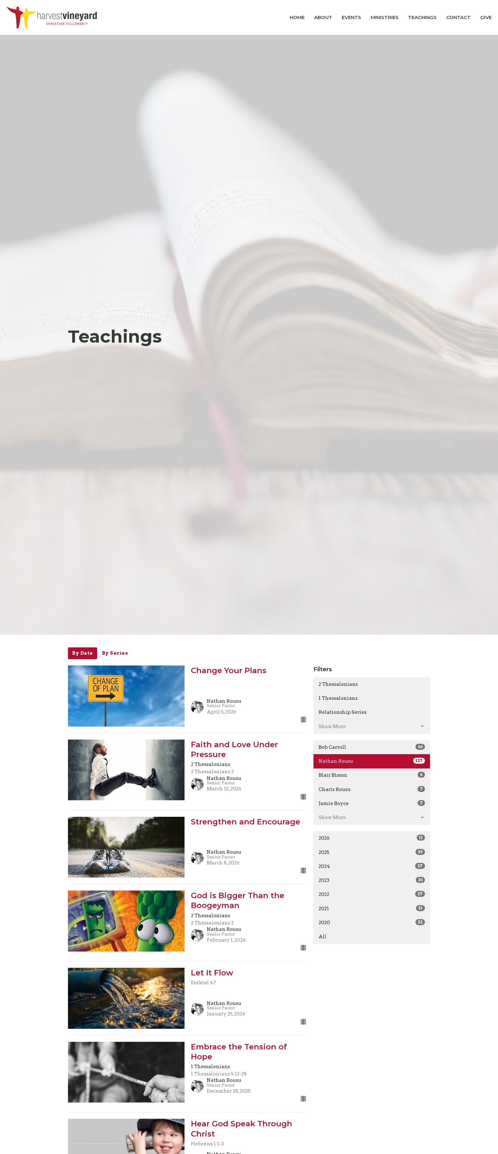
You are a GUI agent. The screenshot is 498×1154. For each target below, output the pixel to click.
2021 (372, 908)
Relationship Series (343, 712)
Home (297, 17)
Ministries (385, 17)
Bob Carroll (372, 747)
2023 (372, 880)
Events (351, 17)
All (322, 936)
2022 (372, 894)
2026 (372, 838)
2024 (372, 866)
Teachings (422, 17)
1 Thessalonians (338, 698)
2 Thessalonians (338, 684)
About (323, 17)
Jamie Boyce (372, 803)
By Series (115, 653)
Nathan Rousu (372, 761)
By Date (82, 653)
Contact (458, 17)
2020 (372, 922)
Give (486, 17)
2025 (372, 852)
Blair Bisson (372, 775)
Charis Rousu (372, 789)
